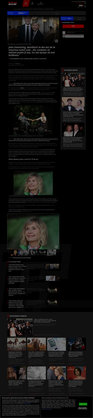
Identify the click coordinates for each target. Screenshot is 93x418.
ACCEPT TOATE (83, 404)
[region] (46, 407)
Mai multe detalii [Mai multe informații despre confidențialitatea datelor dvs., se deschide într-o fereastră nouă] (27, 403)
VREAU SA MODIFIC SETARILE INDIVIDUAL (82, 408)
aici (33, 410)
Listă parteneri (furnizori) (47, 409)
